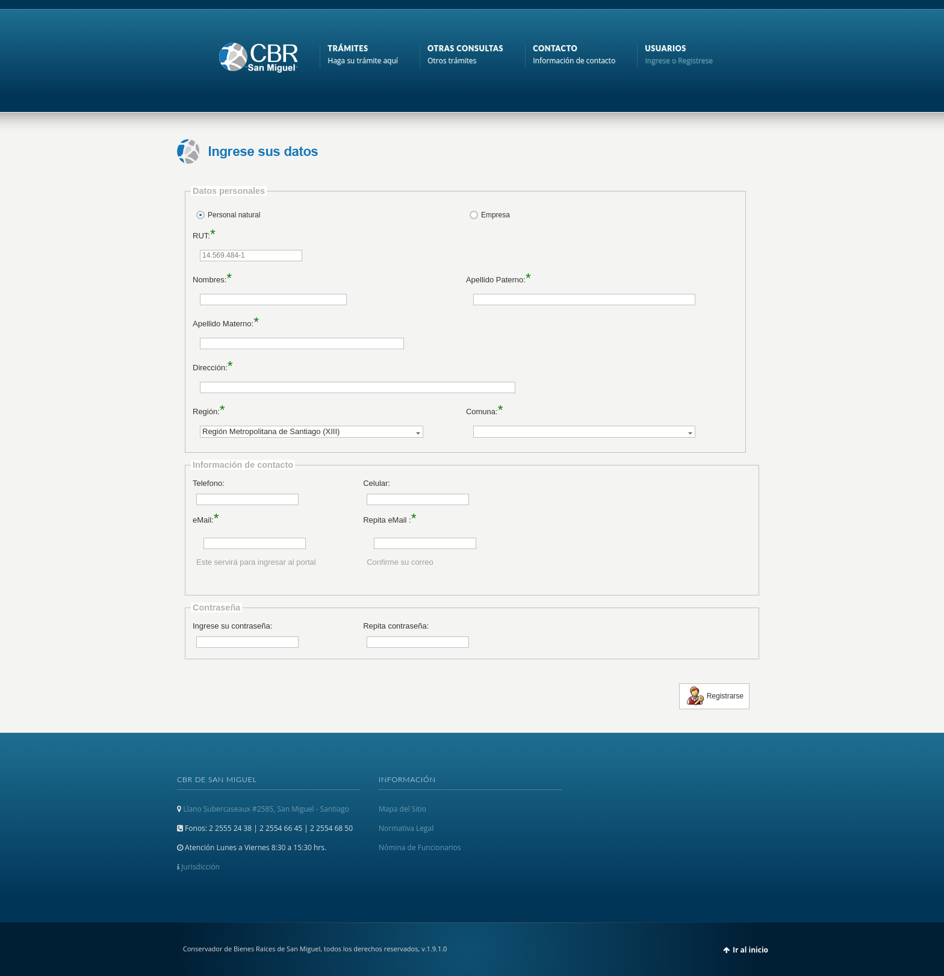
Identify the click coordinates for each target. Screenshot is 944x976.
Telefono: (209, 483)
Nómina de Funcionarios (420, 847)
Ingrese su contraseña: (232, 625)
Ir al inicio (750, 950)
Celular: (376, 483)
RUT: (201, 235)
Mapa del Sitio (402, 809)
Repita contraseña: (396, 625)
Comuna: (482, 411)
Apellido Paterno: (496, 279)
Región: (206, 411)
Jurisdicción (198, 867)
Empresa (495, 215)
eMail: (203, 519)
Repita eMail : (387, 519)
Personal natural (234, 215)
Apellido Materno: (223, 323)
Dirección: (210, 367)
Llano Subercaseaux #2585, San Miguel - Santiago (266, 809)
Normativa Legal (406, 828)
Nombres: (209, 279)
